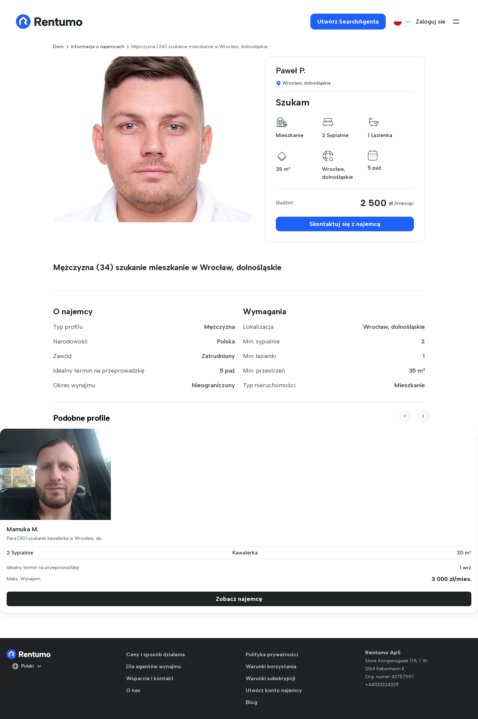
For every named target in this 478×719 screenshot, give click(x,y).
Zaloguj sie (430, 21)
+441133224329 (382, 684)
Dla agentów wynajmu (153, 666)
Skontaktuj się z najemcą (344, 224)
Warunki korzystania (271, 666)
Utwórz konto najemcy (274, 690)
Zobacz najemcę (239, 599)
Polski (27, 666)
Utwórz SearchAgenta (348, 21)
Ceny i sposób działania (155, 654)
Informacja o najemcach (97, 46)
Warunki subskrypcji (270, 678)
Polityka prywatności (272, 654)
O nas (133, 690)
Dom (58, 46)
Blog (251, 702)
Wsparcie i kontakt (150, 678)
